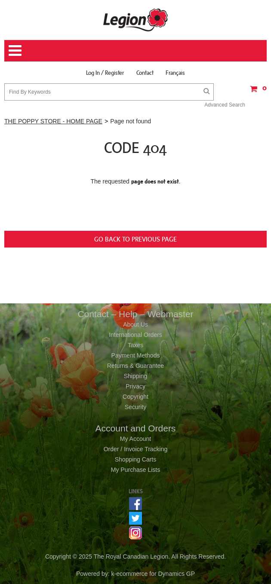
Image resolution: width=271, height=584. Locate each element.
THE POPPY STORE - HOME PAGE (53, 121)
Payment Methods (135, 355)
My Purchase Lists (135, 469)
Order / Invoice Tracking (136, 449)
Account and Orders (135, 428)
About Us (135, 324)
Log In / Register (105, 72)
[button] (256, 91)
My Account (135, 438)
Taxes (136, 345)
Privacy (135, 386)
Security (136, 407)
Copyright (135, 396)
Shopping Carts (136, 459)
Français (175, 72)
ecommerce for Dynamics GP (155, 573)
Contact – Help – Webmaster (135, 314)
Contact (145, 72)
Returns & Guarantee (135, 365)
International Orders (135, 334)
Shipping (136, 376)
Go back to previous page (135, 239)
